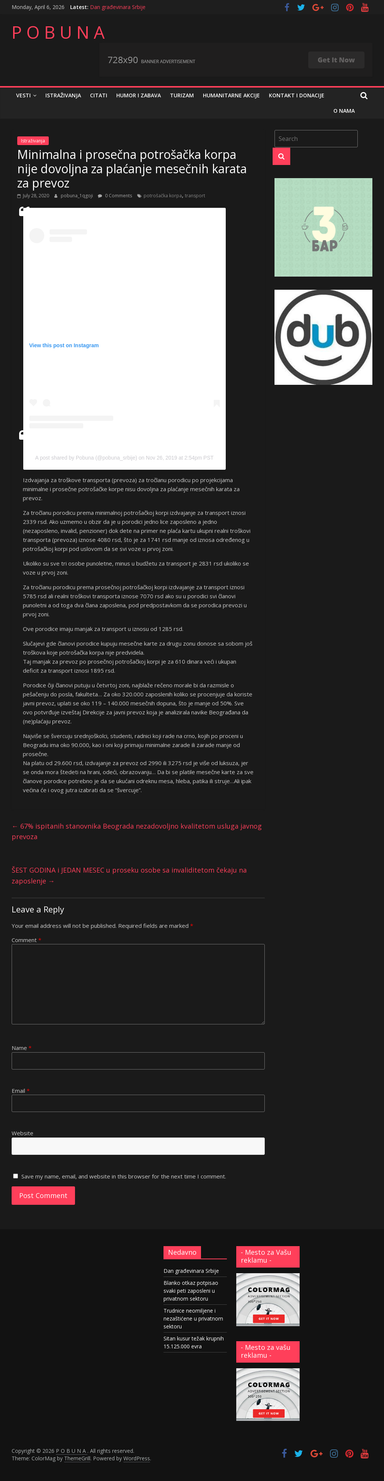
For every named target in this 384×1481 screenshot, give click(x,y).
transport (195, 195)
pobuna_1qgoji (77, 195)
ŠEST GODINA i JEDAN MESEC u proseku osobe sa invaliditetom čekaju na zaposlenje (129, 875)
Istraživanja (63, 95)
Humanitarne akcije (231, 95)
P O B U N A (58, 32)
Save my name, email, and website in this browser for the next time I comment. (123, 1176)
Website (22, 1133)
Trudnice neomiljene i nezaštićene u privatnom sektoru (193, 1318)
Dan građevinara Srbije (118, 7)
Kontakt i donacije (296, 95)
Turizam (182, 95)
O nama (344, 110)
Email (21, 1090)
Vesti (23, 95)
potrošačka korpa (163, 195)
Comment (26, 940)
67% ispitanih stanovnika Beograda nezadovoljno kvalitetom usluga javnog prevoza (137, 831)
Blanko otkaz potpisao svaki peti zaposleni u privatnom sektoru (191, 1290)
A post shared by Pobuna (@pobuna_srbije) (86, 458)
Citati (98, 95)
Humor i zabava (138, 95)
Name (22, 1047)
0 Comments (115, 195)
